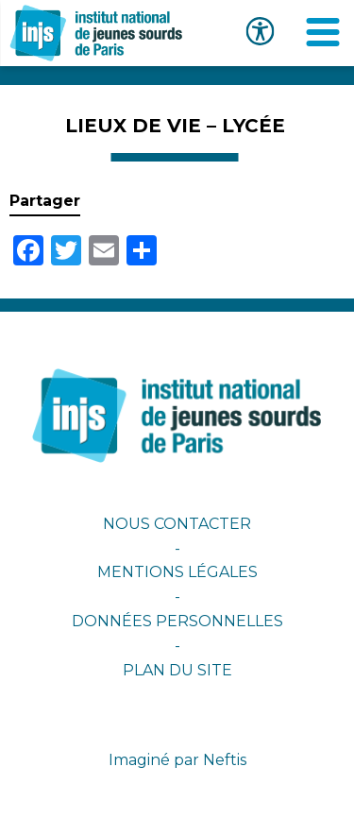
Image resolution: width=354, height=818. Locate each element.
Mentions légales (177, 572)
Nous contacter (177, 524)
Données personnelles (177, 621)
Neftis (224, 760)
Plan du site (177, 670)
